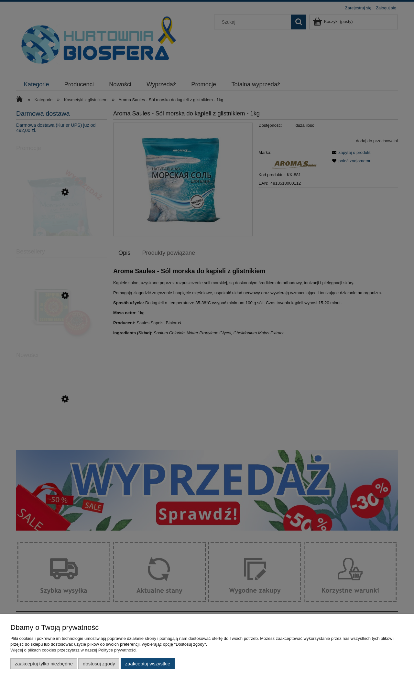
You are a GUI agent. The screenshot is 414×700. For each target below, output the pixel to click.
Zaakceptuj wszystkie (147, 663)
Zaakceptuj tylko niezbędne (44, 663)
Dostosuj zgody (99, 663)
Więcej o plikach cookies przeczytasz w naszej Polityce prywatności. (73, 650)
